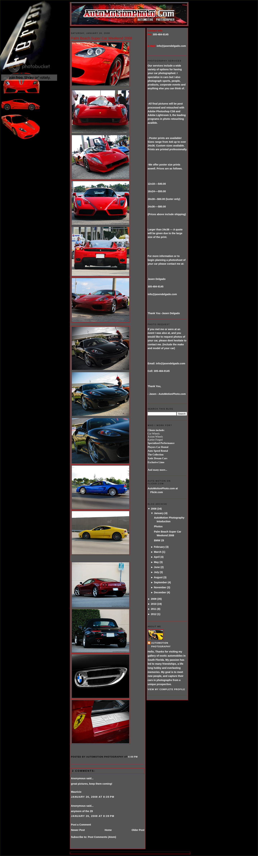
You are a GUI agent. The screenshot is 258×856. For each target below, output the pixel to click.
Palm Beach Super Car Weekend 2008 (101, 38)
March (157, 551)
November (160, 587)
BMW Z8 (159, 540)
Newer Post (78, 830)
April (157, 556)
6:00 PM (133, 757)
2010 (154, 603)
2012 (154, 614)
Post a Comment (81, 824)
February (159, 546)
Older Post (138, 830)
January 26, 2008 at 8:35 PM (92, 796)
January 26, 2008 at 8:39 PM (92, 816)
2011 (154, 608)
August (158, 577)
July (156, 572)
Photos (158, 526)
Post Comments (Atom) (102, 837)
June (157, 567)
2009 (154, 598)
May (156, 562)
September (160, 582)
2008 (154, 508)
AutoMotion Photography (161, 645)
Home (108, 830)
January (159, 513)
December (160, 592)
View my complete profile (166, 689)
